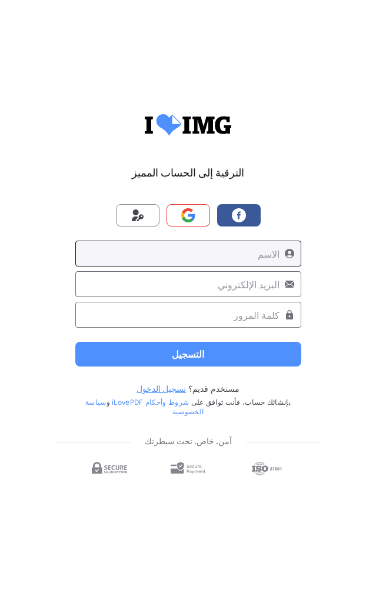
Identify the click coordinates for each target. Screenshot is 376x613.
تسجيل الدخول (161, 389)
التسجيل (188, 353)
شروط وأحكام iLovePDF (150, 402)
